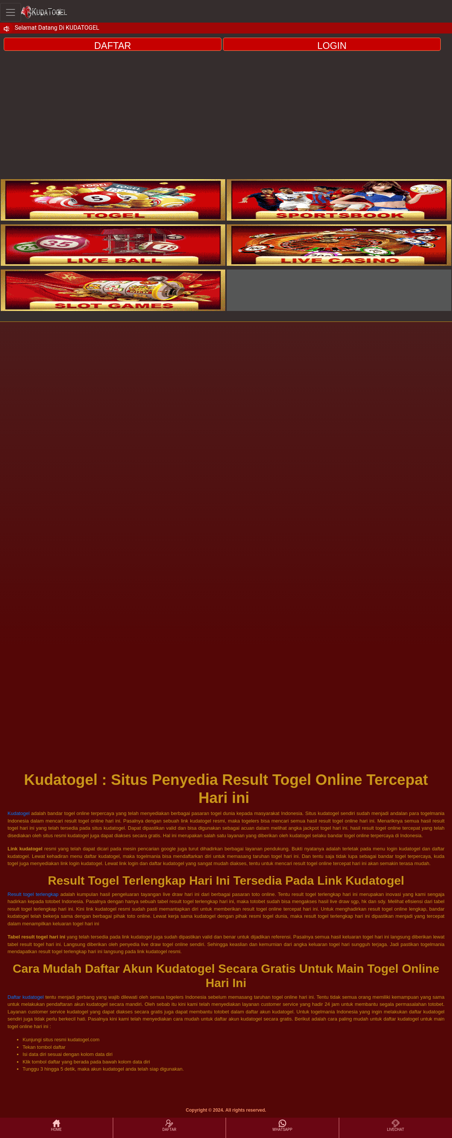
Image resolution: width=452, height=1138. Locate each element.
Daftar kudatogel (26, 997)
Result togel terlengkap (33, 894)
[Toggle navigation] (10, 12)
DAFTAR (112, 45)
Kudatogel (19, 813)
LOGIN (332, 45)
